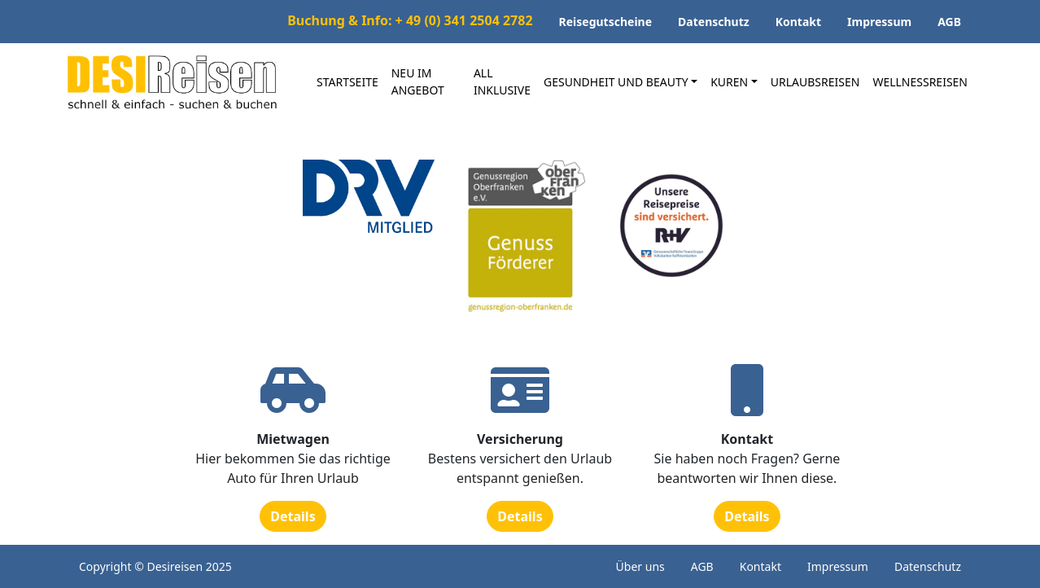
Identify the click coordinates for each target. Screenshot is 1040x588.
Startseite (347, 82)
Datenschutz (713, 21)
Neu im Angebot (417, 81)
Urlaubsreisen (815, 82)
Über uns (640, 566)
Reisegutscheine (606, 21)
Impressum (879, 21)
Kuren (729, 82)
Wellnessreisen (920, 82)
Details (292, 516)
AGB (949, 21)
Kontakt (798, 21)
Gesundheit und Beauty (616, 82)
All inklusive (502, 81)
